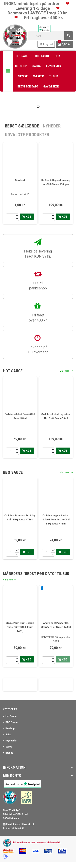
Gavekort (20, 180)
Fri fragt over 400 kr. (38, 317)
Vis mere (66, 370)
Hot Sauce (10, 716)
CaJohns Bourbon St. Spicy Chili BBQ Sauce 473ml (19, 517)
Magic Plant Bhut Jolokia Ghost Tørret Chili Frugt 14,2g (20, 627)
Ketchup (10, 728)
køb (26, 216)
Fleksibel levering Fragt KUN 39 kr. (38, 253)
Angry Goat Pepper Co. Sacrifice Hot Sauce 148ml (56, 625)
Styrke (8, 746)
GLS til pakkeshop (38, 285)
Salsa (8, 734)
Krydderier (11, 740)
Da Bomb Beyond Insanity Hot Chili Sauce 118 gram (56, 182)
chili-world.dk (54, 842)
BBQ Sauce (11, 722)
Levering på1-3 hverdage (38, 349)
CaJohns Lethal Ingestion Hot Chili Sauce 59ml (56, 416)
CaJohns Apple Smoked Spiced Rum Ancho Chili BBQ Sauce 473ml (56, 519)
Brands (9, 752)
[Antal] (10, 217)
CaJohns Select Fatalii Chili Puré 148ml (20, 416)
